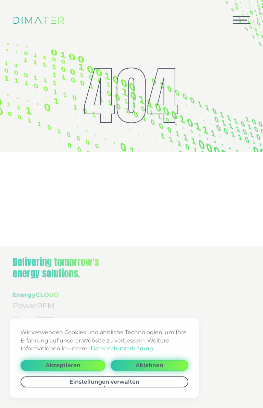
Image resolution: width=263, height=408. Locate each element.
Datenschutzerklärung (122, 348)
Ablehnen (149, 365)
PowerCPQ (33, 315)
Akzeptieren (63, 365)
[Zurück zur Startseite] (38, 20)
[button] (241, 20)
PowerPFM (33, 301)
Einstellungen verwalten (104, 381)
